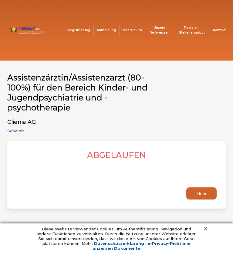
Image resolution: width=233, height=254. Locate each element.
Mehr (201, 193)
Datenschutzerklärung (119, 243)
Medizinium (132, 30)
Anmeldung (106, 30)
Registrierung (78, 30)
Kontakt (219, 30)
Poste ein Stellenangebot (192, 30)
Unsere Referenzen (160, 30)
